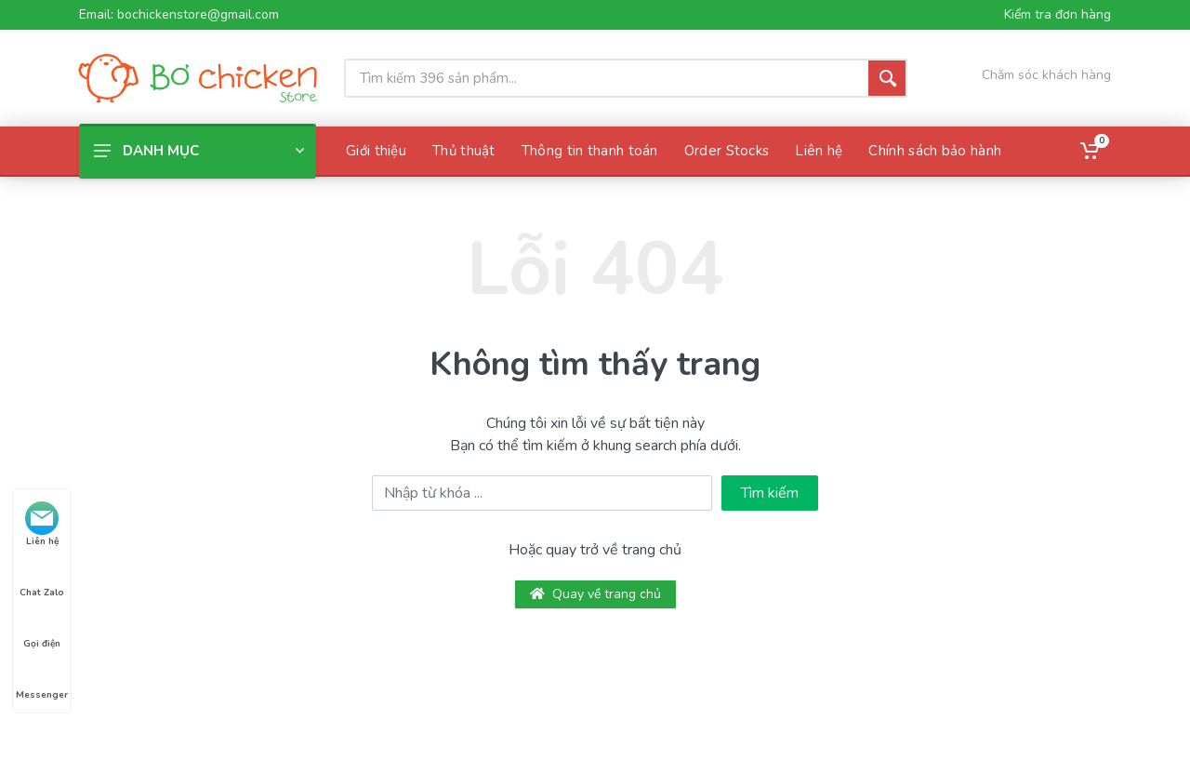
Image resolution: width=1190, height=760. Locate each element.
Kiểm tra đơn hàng (1057, 14)
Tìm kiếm (770, 493)
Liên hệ (42, 524)
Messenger (42, 678)
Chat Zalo (42, 576)
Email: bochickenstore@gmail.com (179, 14)
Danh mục (199, 150)
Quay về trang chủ (595, 594)
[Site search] (606, 78)
